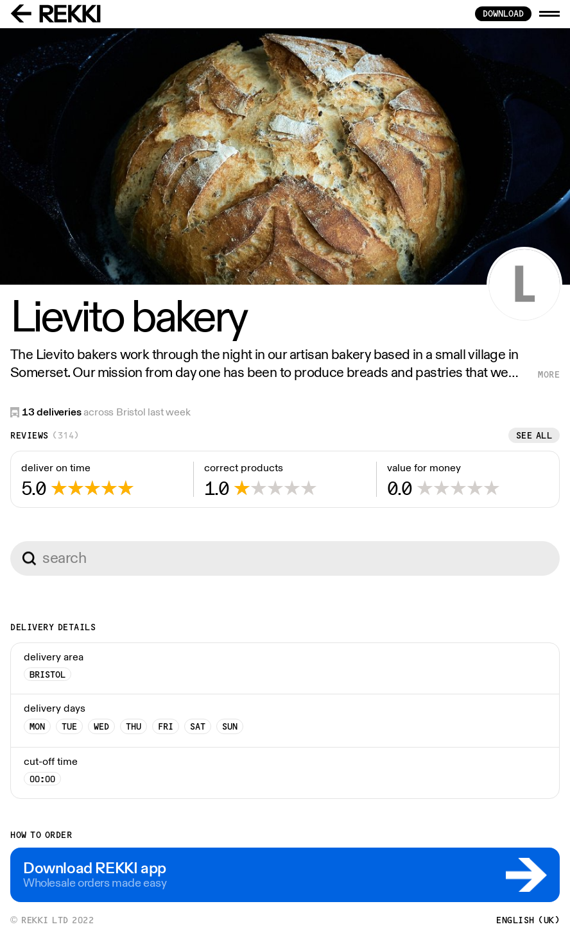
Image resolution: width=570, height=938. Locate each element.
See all (534, 435)
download (503, 13)
